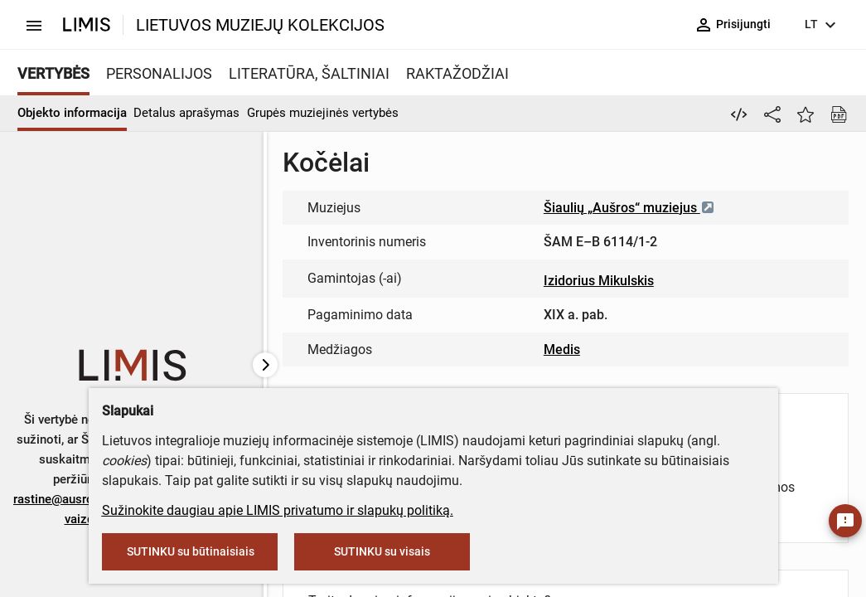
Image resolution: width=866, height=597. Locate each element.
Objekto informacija (72, 112)
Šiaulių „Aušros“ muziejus (629, 208)
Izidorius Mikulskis (599, 281)
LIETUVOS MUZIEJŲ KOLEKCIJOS (260, 25)
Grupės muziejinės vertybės (323, 112)
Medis (562, 349)
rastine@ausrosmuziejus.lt (87, 499)
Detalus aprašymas (186, 112)
